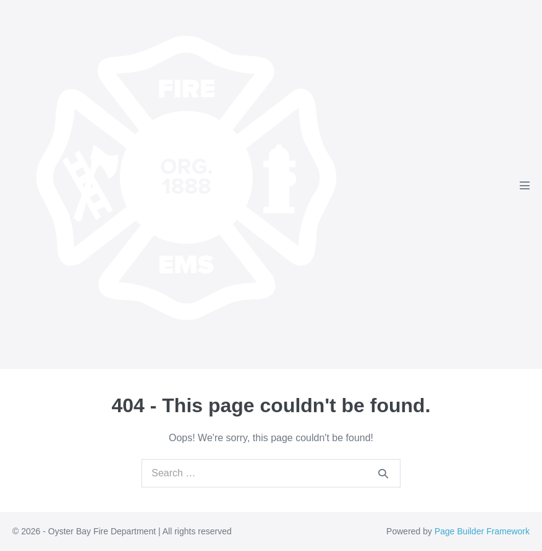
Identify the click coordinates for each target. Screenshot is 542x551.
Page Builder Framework (482, 531)
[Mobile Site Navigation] (525, 185)
